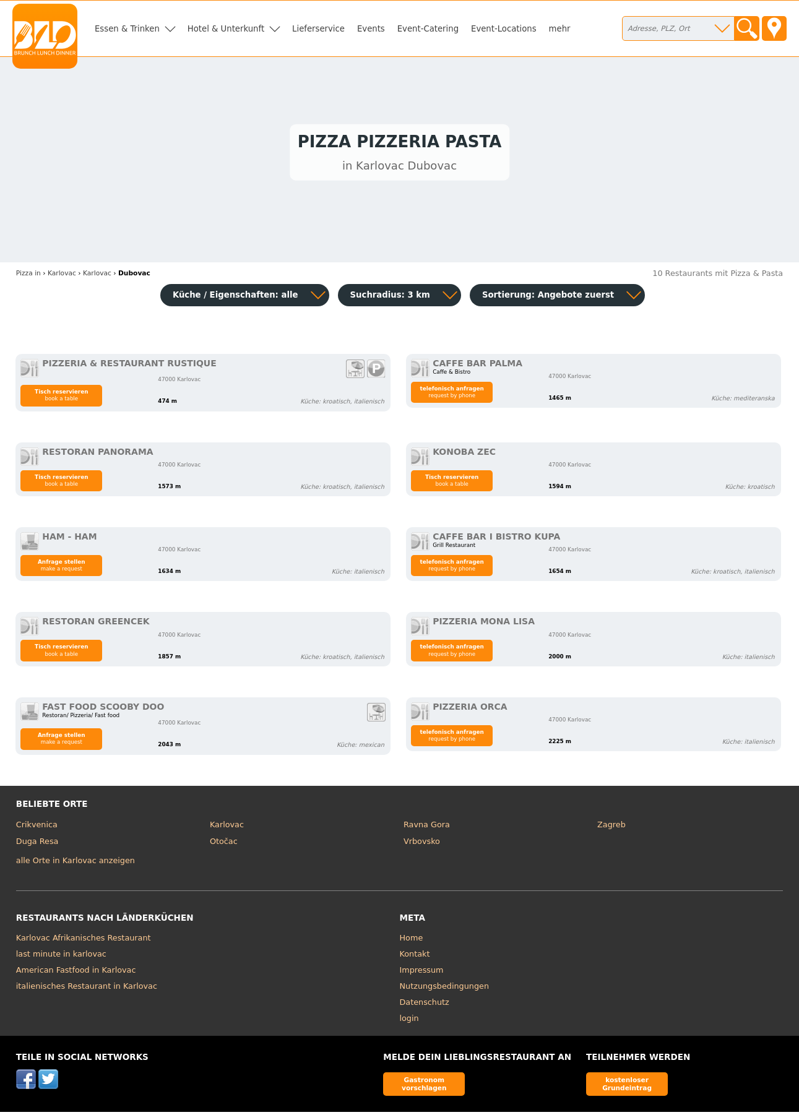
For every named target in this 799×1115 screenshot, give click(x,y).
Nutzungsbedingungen (445, 988)
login (409, 1020)
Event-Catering (428, 28)
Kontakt (415, 956)
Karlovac (227, 827)
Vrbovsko (422, 844)
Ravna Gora (427, 827)
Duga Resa (37, 844)
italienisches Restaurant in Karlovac (86, 988)
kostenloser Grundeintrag (627, 1086)
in (28, 276)
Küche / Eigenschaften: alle (235, 298)
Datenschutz (424, 1004)
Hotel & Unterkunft (226, 28)
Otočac (224, 844)
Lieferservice (318, 28)
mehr (560, 28)
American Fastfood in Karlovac (76, 972)
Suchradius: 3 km (390, 298)
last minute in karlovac (61, 956)
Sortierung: (548, 298)
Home (411, 940)
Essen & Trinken (127, 28)
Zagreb (611, 827)
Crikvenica (37, 827)
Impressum (422, 972)
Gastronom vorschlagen (424, 1086)
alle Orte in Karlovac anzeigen (75, 863)
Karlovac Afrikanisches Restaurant (83, 940)
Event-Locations (504, 28)
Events (371, 28)
